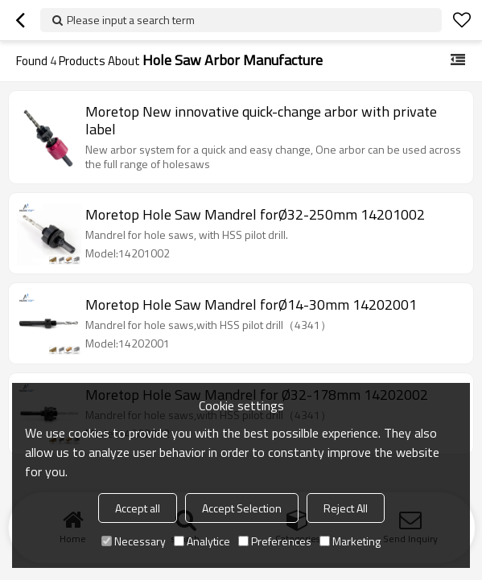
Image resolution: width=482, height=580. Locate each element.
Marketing (350, 541)
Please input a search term (131, 19)
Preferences (274, 541)
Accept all (137, 508)
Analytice (202, 541)
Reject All (345, 508)
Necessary (133, 541)
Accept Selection (242, 508)
